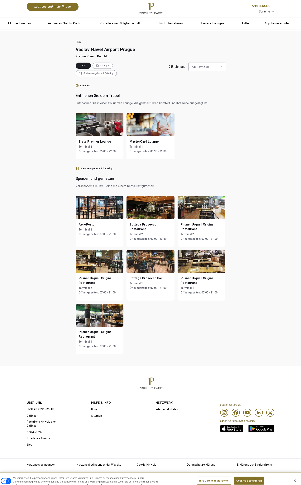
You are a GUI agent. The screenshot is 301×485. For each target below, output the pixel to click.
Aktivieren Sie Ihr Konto (64, 23)
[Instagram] (224, 413)
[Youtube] (247, 413)
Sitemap (96, 415)
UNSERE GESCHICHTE (40, 409)
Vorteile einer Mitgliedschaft (120, 23)
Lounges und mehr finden (52, 6)
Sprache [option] (264, 11)
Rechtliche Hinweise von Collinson (42, 423)
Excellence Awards (38, 438)
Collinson (32, 415)
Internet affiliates (167, 409)
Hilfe (245, 23)
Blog (29, 444)
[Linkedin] (259, 413)
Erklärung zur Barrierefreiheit (255, 464)
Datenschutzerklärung (201, 464)
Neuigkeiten (34, 432)
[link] (231, 428)
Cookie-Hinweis (146, 464)
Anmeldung (261, 6)
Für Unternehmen (171, 23)
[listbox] (266, 11)
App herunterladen (277, 23)
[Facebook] (236, 413)
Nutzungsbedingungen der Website (99, 464)
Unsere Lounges (213, 23)
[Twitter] (270, 413)
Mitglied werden (19, 23)
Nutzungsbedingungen (41, 464)
